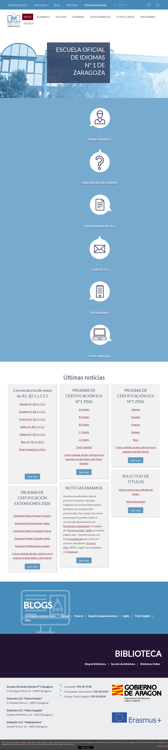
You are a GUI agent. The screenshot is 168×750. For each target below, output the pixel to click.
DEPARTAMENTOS (100, 16)
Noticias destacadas (95, 4)
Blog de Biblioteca (95, 663)
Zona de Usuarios (17, 4)
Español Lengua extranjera (102, 615)
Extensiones (40, 4)
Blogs (57, 4)
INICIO (28, 16)
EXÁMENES (78, 16)
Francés (78, 615)
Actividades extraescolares (40, 615)
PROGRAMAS (147, 16)
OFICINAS (61, 16)
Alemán (65, 615)
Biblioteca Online (150, 663)
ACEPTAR (85, 748)
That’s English (142, 615)
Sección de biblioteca (123, 663)
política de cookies (29, 744)
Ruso (28, 620)
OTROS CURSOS (125, 16)
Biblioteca (72, 4)
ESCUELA (29, 23)
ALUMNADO (43, 16)
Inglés (126, 615)
